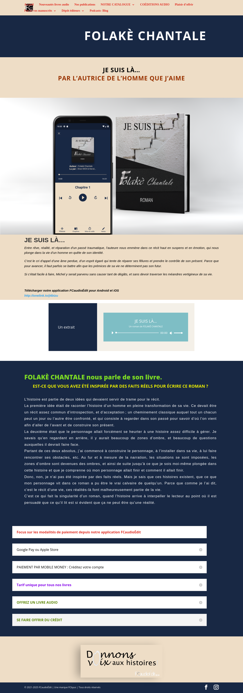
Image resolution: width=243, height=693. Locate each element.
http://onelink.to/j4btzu (41, 295)
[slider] (137, 332)
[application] (146, 332)
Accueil (29, 4)
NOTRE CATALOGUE (115, 4)
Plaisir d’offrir (184, 4)
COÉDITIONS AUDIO (154, 4)
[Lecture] (112, 332)
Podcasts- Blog (99, 10)
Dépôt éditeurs (71, 10)
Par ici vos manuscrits (38, 10)
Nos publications (84, 4)
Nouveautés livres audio (54, 4)
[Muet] (171, 333)
